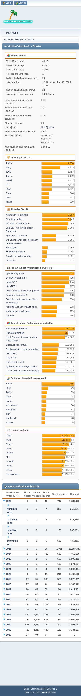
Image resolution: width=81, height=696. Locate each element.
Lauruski (10, 315)
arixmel (9, 422)
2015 (8, 599)
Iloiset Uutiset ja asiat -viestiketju (23, 370)
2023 (8, 559)
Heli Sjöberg (47, 127)
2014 (8, 604)
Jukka (9, 470)
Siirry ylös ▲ (52, 689)
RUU (8, 189)
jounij (8, 167)
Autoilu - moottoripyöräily (19, 256)
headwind (11, 418)
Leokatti (10, 461)
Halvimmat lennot (15, 362)
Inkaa (9, 465)
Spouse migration (15, 273)
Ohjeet (26, 689)
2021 (8, 569)
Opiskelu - (11, 260)
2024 (8, 553)
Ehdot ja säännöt (38, 689)
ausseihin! (11, 409)
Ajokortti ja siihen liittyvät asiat (21, 307)
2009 (8, 629)
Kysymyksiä (12, 247)
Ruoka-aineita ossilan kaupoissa (22, 290)
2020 (8, 574)
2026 (8, 501)
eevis (8, 171)
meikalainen (12, 405)
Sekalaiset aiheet (15, 219)
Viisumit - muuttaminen (17, 223)
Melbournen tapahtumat (18, 311)
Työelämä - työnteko (16, 235)
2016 (8, 594)
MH (7, 184)
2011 (8, 619)
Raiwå (9, 180)
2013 (8, 609)
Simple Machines (49, 692)
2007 (8, 634)
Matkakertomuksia (15, 251)
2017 (8, 589)
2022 (8, 564)
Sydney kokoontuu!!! (16, 277)
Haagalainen (12, 474)
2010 (8, 624)
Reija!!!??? (11, 282)
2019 (8, 579)
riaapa (9, 201)
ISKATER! (11, 286)
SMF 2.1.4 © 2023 (32, 692)
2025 (8, 548)
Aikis (8, 197)
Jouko (9, 176)
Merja (8, 396)
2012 (8, 614)
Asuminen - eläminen (17, 215)
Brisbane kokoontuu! (16, 295)
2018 (8, 584)
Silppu (9, 401)
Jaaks (9, 163)
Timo (8, 193)
